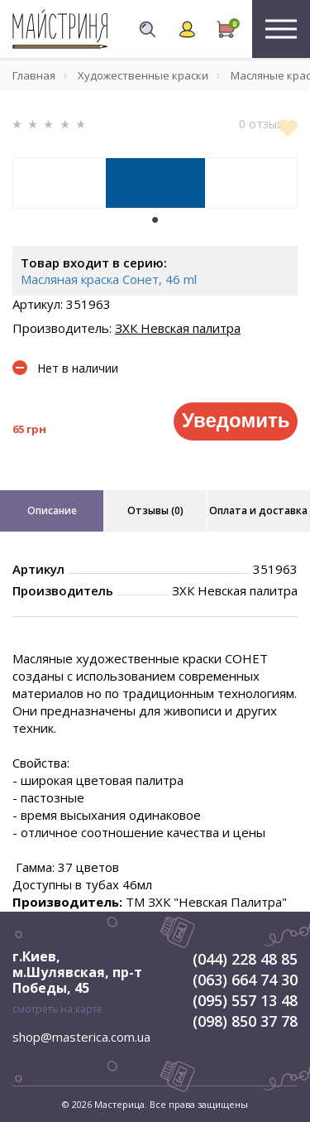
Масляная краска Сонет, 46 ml (109, 279)
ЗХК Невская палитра (178, 328)
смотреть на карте (57, 1009)
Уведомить (235, 420)
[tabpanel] (155, 183)
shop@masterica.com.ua (81, 1036)
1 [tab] (155, 220)
